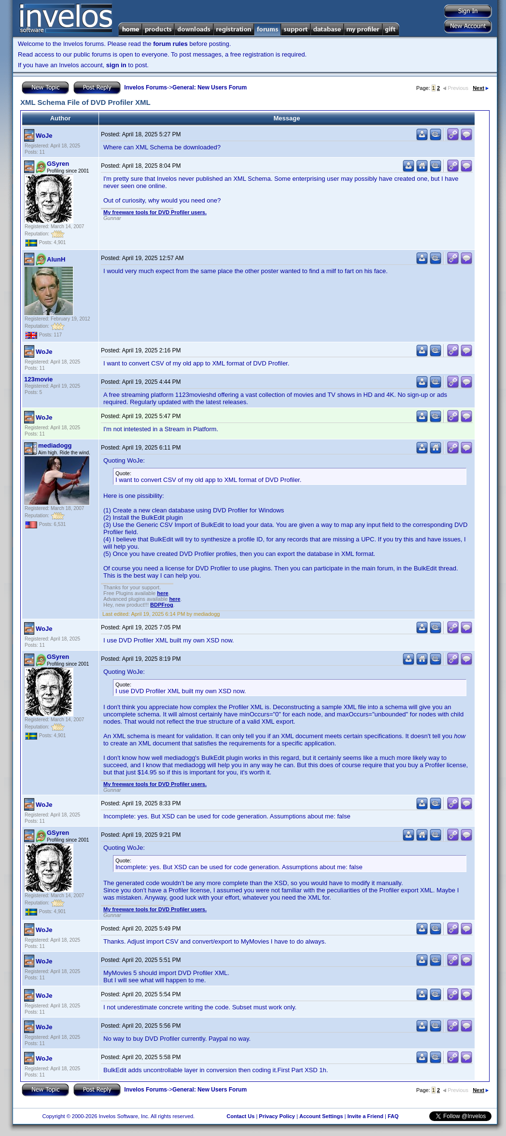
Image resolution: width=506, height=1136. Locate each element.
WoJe (44, 135)
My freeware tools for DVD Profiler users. (155, 212)
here (162, 593)
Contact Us (240, 1116)
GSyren (58, 163)
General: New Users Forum (209, 87)
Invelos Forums (145, 87)
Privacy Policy (277, 1116)
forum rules (170, 43)
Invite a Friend (365, 1116)
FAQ (393, 1116)
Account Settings (321, 1116)
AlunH (56, 259)
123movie (38, 379)
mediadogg (54, 445)
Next (481, 88)
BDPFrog (161, 605)
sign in (116, 65)
